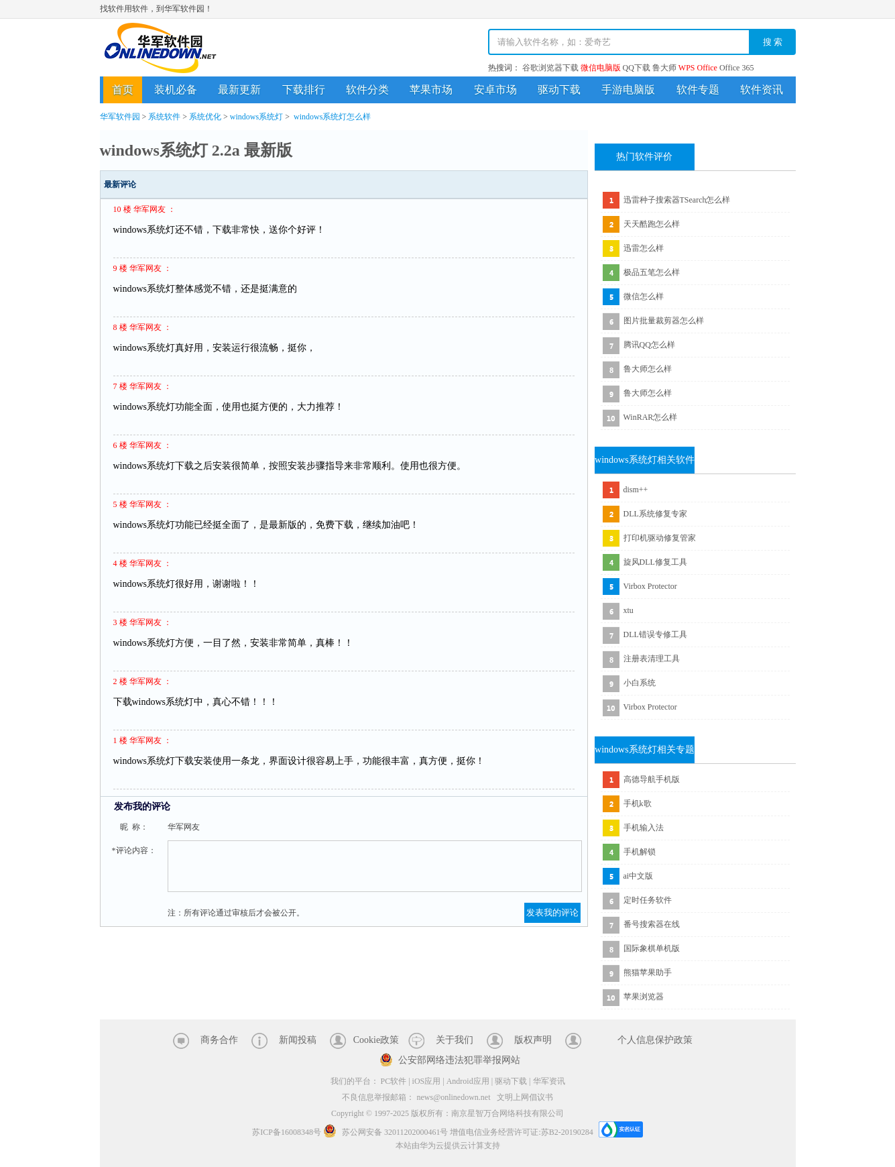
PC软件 (394, 1081)
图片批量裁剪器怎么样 (663, 320)
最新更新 (239, 89)
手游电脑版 (628, 89)
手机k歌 (637, 803)
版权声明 (533, 1040)
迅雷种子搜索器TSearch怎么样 (677, 200)
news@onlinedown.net (453, 1097)
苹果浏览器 (643, 996)
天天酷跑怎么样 (651, 224)
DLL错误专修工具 (655, 634)
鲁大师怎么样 (647, 369)
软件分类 (367, 89)
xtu (628, 610)
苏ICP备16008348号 (286, 1132)
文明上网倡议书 (525, 1097)
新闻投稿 (297, 1040)
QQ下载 (636, 67)
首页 (122, 89)
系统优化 (205, 116)
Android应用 (467, 1081)
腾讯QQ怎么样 (649, 344)
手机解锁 (639, 851)
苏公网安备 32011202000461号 (387, 1132)
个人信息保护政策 (655, 1040)
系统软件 (164, 116)
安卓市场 (495, 89)
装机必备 (175, 89)
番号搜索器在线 (651, 924)
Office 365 (736, 67)
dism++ (635, 489)
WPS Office (697, 67)
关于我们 (454, 1040)
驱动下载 (559, 89)
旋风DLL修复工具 (655, 562)
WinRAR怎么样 (650, 417)
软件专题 (697, 89)
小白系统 (639, 682)
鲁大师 (664, 67)
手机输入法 (643, 827)
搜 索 (773, 42)
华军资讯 (549, 1081)
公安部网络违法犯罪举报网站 (459, 1060)
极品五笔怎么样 (651, 272)
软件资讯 (761, 89)
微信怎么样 (643, 296)
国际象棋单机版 (651, 948)
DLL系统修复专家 (655, 513)
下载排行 (303, 89)
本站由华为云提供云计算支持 (448, 1145)
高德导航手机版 (651, 779)
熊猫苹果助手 (647, 972)
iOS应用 (426, 1081)
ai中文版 (638, 876)
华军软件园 (160, 48)
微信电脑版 (601, 67)
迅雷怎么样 (643, 248)
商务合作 (219, 1040)
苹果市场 (431, 89)
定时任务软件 (647, 900)
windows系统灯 (256, 116)
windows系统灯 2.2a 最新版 (196, 150)
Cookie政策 (376, 1040)
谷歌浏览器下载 (550, 67)
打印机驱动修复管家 (659, 538)
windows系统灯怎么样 (332, 116)
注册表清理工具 (651, 658)
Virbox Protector (650, 586)
